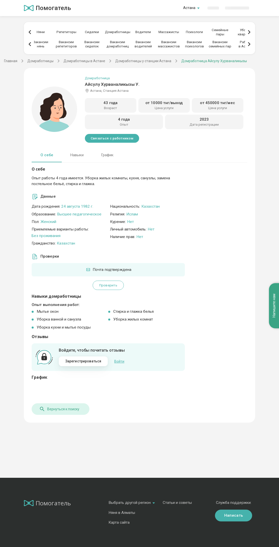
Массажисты (168, 32)
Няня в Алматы (121, 512)
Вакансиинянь (40, 44)
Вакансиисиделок (91, 44)
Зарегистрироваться (83, 361)
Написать (233, 515)
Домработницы (117, 32)
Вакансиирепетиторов (66, 44)
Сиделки (92, 32)
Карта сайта (119, 522)
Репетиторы (66, 32)
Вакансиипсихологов (194, 44)
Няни (41, 32)
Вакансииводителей (143, 44)
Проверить (108, 285)
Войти (119, 361)
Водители (143, 32)
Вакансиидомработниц (117, 44)
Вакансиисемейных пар (220, 44)
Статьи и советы (177, 502)
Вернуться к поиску (59, 409)
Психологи (194, 32)
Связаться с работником (112, 138)
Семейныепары (220, 32)
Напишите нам (274, 306)
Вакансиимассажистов (169, 44)
